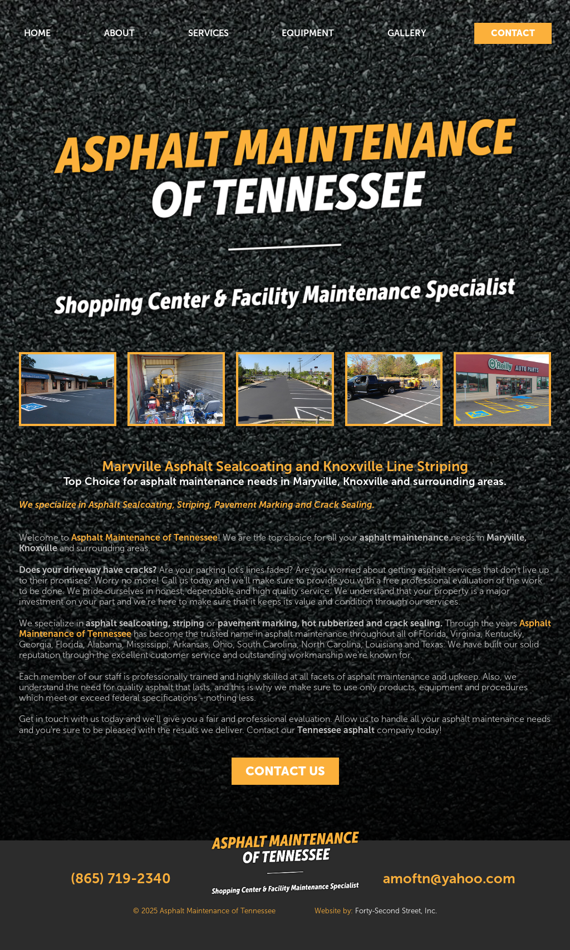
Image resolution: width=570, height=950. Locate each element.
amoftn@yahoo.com (449, 878)
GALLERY (406, 33)
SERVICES (208, 33)
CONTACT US (285, 771)
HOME (37, 33)
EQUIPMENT (308, 33)
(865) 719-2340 (121, 878)
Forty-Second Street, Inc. (396, 911)
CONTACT (513, 33)
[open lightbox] (67, 389)
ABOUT (119, 33)
